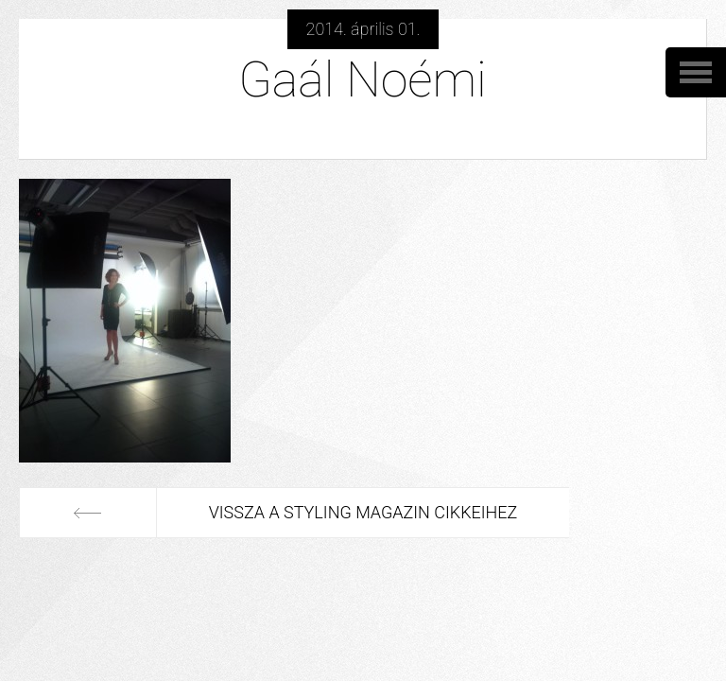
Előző (88, 512)
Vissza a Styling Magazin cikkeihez (363, 512)
